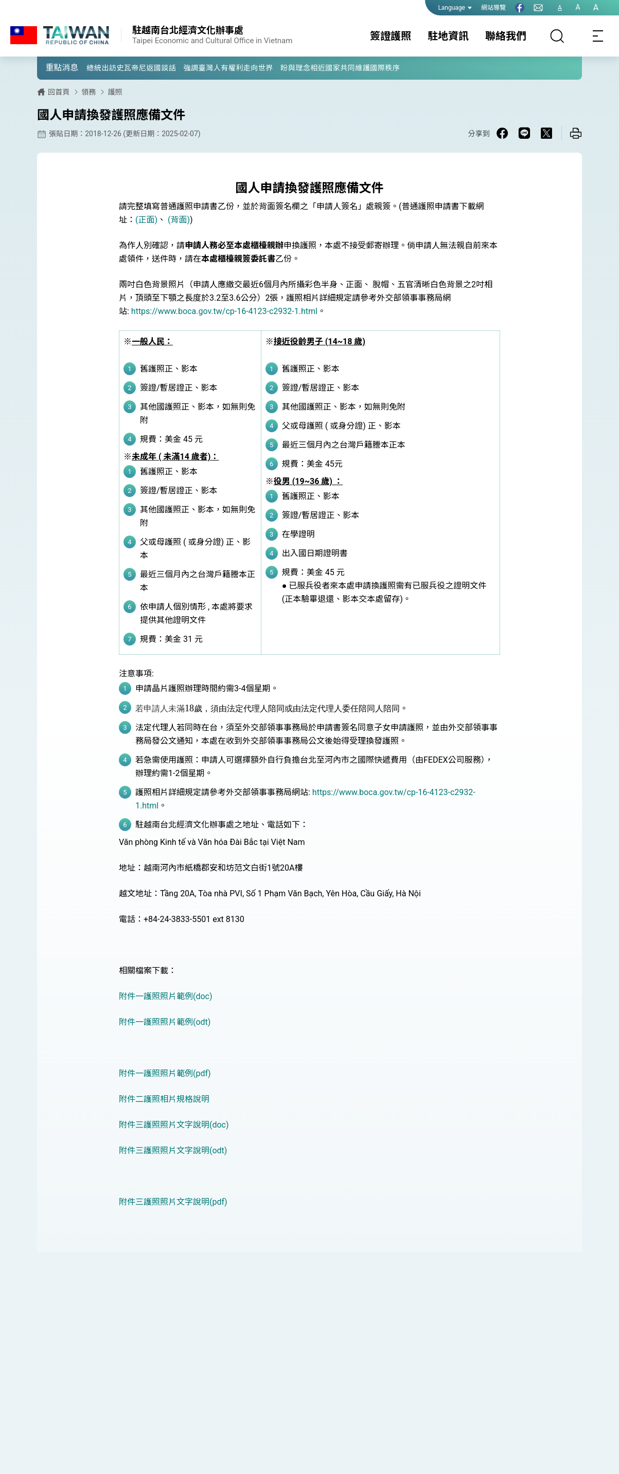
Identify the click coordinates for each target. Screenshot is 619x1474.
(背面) (179, 220)
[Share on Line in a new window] (524, 133)
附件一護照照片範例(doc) (166, 996)
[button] (52, 67)
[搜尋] (557, 36)
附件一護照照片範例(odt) (164, 1022)
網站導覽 (493, 7)
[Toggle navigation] (598, 36)
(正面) (146, 220)
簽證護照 (390, 36)
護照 (115, 92)
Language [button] (455, 7)
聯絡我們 (505, 36)
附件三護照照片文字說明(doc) (174, 1125)
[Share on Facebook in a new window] (502, 133)
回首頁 (58, 92)
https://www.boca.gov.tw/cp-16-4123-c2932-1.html (224, 311)
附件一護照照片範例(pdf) (165, 1073)
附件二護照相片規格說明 (164, 1099)
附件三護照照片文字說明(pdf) (173, 1202)
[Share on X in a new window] (546, 133)
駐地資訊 (448, 36)
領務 (88, 92)
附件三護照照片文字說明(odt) (173, 1150)
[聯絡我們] (538, 7)
